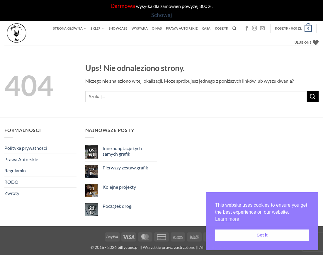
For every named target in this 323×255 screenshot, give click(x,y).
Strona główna (69, 28)
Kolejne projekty (119, 187)
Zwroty (11, 193)
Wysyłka (140, 28)
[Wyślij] (313, 96)
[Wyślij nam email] (262, 28)
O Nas (157, 28)
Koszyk (221, 28)
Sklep (98, 28)
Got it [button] (262, 235)
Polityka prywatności (25, 148)
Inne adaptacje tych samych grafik (122, 151)
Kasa (206, 28)
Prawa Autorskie (181, 28)
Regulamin (15, 170)
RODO (11, 182)
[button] (293, 28)
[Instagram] (254, 28)
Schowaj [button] (161, 14)
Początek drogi (117, 206)
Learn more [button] (227, 219)
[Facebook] (246, 28)
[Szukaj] (234, 28)
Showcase (118, 28)
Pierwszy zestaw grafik (125, 167)
